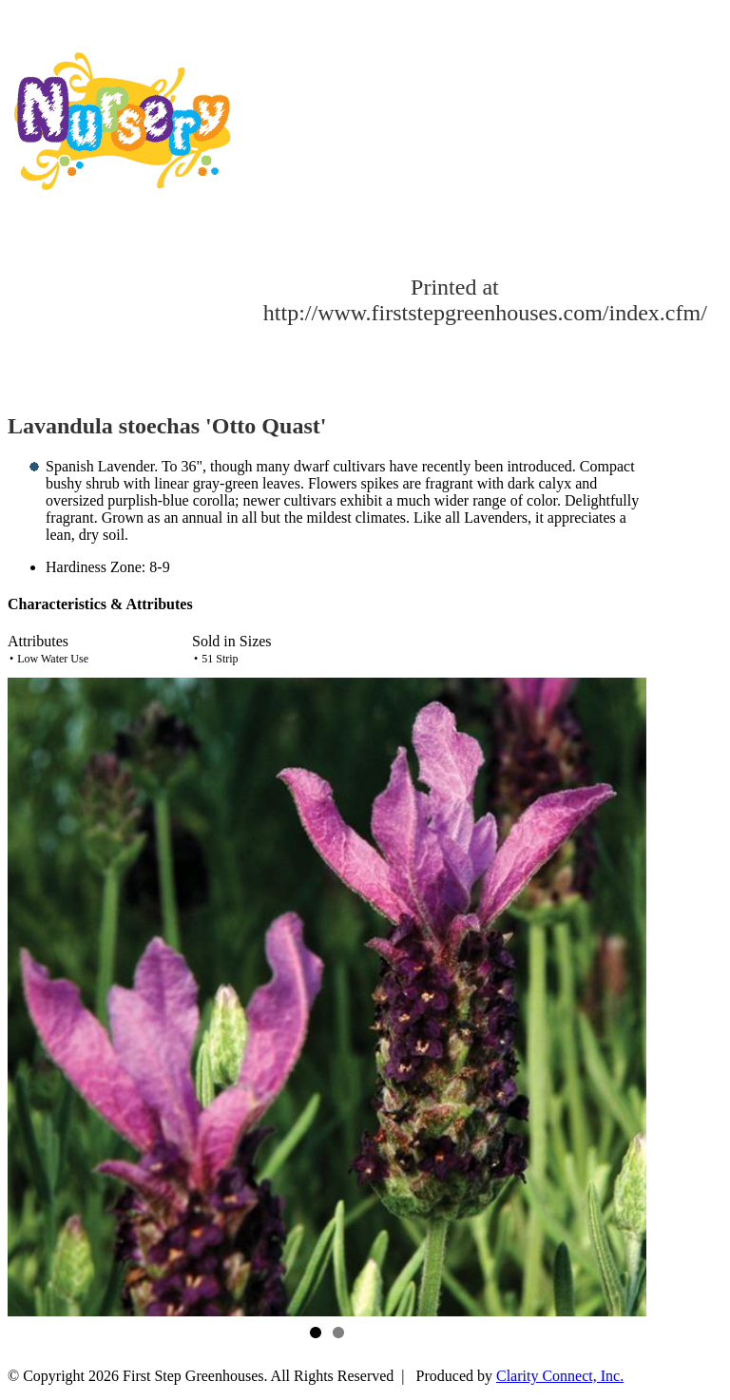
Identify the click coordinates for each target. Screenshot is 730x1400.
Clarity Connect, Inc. (560, 1376)
